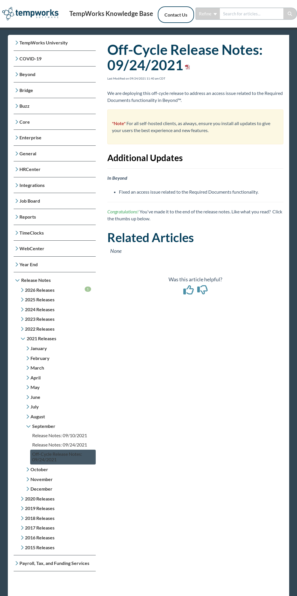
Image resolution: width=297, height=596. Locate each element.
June (35, 397)
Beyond (27, 74)
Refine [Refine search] (208, 13)
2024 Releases (40, 309)
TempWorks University (43, 42)
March (37, 367)
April (35, 377)
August (37, 416)
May (35, 387)
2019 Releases (40, 508)
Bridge (26, 90)
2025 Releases (40, 299)
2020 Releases (40, 498)
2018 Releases (40, 518)
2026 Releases (58, 290)
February (40, 358)
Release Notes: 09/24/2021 (59, 444)
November (41, 479)
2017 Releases (40, 527)
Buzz (24, 106)
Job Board (29, 201)
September (43, 426)
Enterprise (30, 137)
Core (24, 122)
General (27, 153)
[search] (251, 14)
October (39, 469)
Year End (28, 264)
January (38, 348)
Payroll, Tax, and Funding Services (54, 563)
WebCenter (31, 248)
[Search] (290, 14)
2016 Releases (40, 537)
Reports (27, 216)
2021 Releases (41, 338)
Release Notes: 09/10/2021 (59, 435)
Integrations (32, 185)
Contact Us (175, 14)
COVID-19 (30, 58)
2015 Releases (40, 547)
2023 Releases (40, 319)
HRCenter (30, 169)
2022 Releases (40, 329)
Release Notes (36, 280)
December (41, 488)
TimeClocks (31, 232)
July (34, 406)
